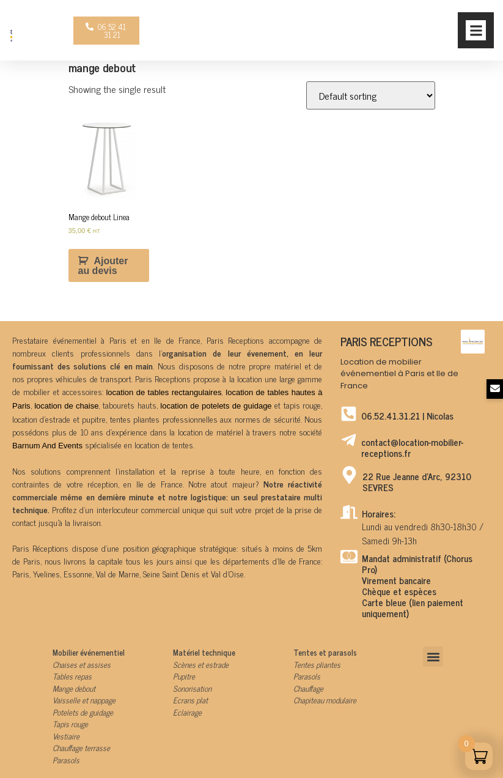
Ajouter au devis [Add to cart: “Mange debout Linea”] (103, 266)
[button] (476, 30)
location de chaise (66, 405)
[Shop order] (370, 95)
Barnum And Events (47, 445)
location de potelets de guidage (215, 405)
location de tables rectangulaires (163, 392)
